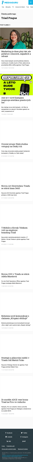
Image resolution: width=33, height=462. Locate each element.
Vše (3, 7)
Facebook (8, 433)
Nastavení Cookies (23, 449)
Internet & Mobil (20, 7)
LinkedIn (9, 437)
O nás (3, 446)
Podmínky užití (10, 446)
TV (13, 7)
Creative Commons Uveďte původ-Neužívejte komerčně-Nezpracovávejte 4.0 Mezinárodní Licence (15, 456)
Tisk (27, 7)
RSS (9, 441)
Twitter (24, 433)
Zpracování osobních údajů (9, 449)
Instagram (24, 437)
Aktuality (8, 7)
